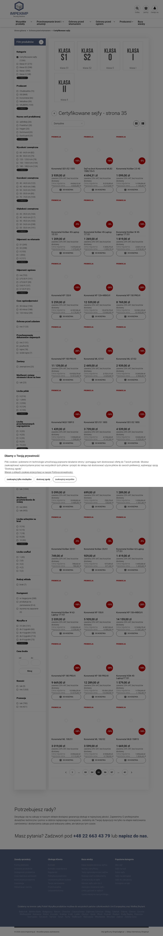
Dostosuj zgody (43, 479)
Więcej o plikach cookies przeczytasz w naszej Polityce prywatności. (39, 472)
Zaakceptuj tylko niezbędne (19, 479)
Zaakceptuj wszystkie (64, 479)
